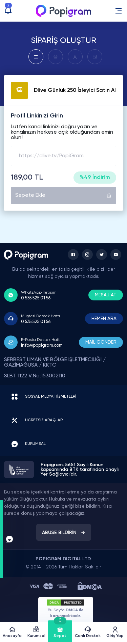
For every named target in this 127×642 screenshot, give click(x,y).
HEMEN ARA (104, 318)
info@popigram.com (42, 345)
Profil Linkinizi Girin (37, 116)
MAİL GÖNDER (101, 342)
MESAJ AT (106, 295)
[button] (118, 10)
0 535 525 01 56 (35, 298)
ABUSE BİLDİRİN (63, 532)
